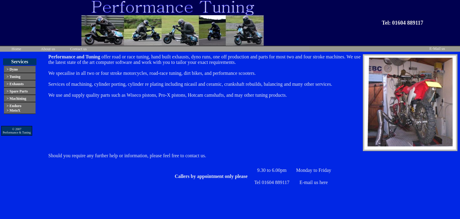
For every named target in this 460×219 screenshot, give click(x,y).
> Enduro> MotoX (13, 108)
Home (16, 49)
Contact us (78, 49)
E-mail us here (314, 182)
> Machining (16, 98)
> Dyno (12, 69)
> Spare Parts (17, 91)
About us (48, 49)
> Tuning (13, 77)
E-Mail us (437, 48)
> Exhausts (15, 84)
